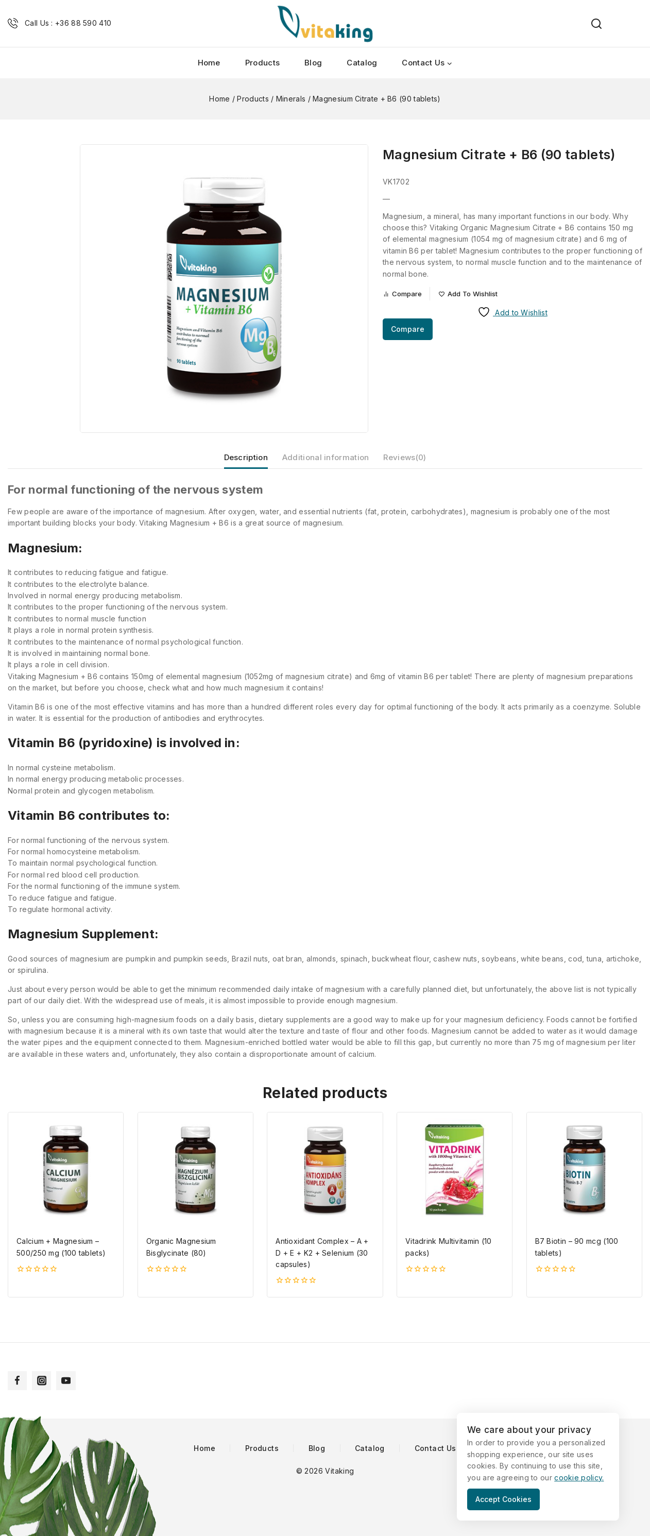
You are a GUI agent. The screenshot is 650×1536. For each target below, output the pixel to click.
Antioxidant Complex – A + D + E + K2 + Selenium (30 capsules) (322, 1264)
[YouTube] (69, 1380)
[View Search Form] (591, 24)
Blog (313, 62)
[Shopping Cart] (637, 24)
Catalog (362, 62)
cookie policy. (579, 1477)
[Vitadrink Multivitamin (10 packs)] (454, 1181)
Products (262, 62)
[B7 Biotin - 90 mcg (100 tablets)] (584, 1181)
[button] (39, 187)
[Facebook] (18, 1380)
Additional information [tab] (325, 463)
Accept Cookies (508, 1499)
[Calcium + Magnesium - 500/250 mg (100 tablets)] (65, 1181)
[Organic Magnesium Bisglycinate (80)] (195, 1181)
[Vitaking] (325, 23)
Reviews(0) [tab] (413, 463)
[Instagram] (43, 1380)
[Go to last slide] (39, 150)
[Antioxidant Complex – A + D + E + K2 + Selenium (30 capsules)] (324, 1181)
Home (209, 62)
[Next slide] (39, 426)
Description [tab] (237, 463)
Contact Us (435, 1448)
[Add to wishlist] (478, 294)
